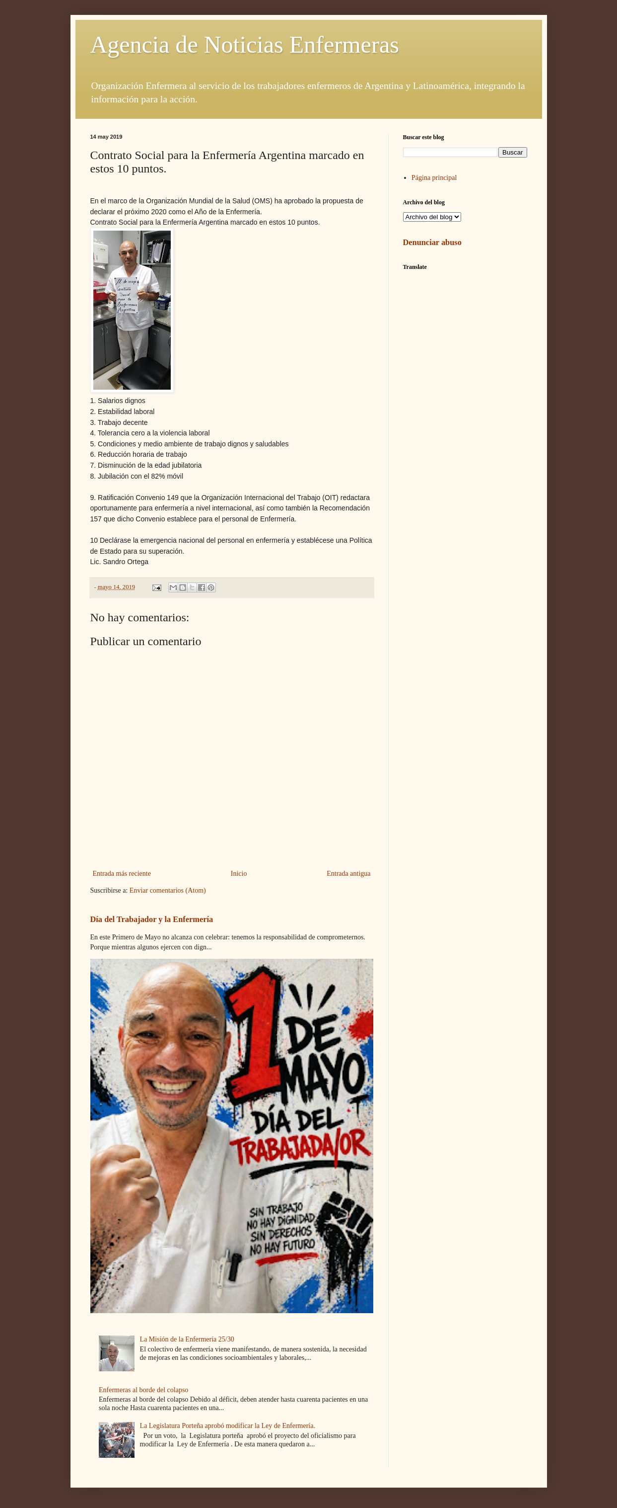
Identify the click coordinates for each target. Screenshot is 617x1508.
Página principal (434, 177)
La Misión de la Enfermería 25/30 (187, 1339)
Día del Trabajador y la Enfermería (151, 919)
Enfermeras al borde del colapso (143, 1390)
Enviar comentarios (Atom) (168, 890)
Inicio (239, 873)
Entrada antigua (348, 873)
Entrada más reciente (122, 873)
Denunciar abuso (432, 242)
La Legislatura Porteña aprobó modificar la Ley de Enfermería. (227, 1425)
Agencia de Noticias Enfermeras (244, 44)
